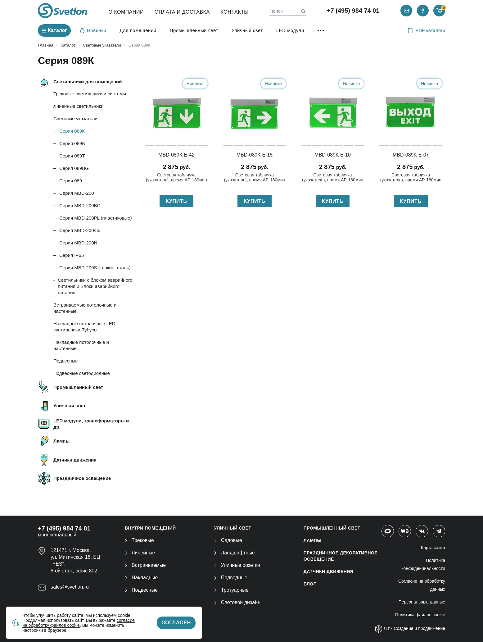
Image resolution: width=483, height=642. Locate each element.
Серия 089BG (74, 168)
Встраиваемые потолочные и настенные (84, 308)
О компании (126, 12)
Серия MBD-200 (76, 193)
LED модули (290, 30)
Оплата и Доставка (182, 12)
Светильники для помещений (87, 81)
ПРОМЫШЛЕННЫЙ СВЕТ (332, 528)
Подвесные (65, 360)
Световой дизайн (237, 602)
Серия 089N (72, 143)
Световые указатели (75, 118)
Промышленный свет (194, 30)
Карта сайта (433, 547)
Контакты (235, 12)
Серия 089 (70, 180)
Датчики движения (75, 459)
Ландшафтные (234, 552)
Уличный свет (247, 30)
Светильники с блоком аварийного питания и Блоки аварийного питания (95, 286)
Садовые (228, 540)
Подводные (230, 577)
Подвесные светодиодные (81, 373)
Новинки (93, 30)
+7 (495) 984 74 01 (353, 10)
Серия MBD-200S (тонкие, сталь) (95, 267)
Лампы (61, 441)
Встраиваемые (145, 565)
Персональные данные (422, 601)
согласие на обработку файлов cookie (78, 623)
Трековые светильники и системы (89, 93)
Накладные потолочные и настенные (81, 345)
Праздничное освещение (82, 478)
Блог (310, 583)
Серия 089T (72, 155)
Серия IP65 (71, 255)
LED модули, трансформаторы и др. (91, 424)
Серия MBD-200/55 (79, 230)
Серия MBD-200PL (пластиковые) (95, 218)
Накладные (141, 577)
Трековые (139, 540)
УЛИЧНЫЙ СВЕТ (232, 528)
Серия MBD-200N (78, 242)
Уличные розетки (237, 565)
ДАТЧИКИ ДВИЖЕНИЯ (329, 571)
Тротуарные (231, 590)
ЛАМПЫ (313, 540)
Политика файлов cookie (420, 614)
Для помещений (138, 30)
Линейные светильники (78, 106)
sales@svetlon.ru (70, 587)
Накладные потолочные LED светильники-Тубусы (84, 326)
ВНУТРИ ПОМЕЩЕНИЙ (150, 528)
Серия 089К (72, 131)
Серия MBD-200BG (80, 205)
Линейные (140, 552)
